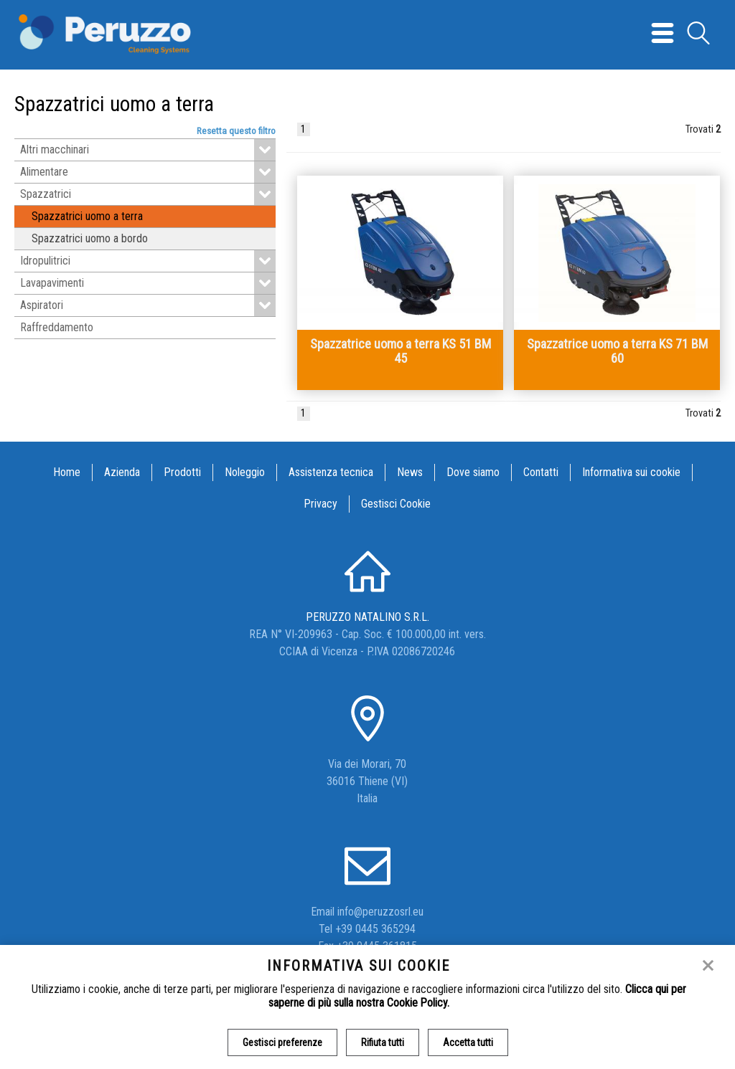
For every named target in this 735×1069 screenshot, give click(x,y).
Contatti (540, 472)
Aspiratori (148, 305)
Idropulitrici (148, 261)
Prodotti (182, 472)
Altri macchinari (148, 150)
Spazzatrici (148, 194)
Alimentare (148, 172)
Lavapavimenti (148, 283)
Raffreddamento (56, 327)
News (410, 472)
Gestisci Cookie (396, 503)
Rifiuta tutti (382, 1042)
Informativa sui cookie (631, 472)
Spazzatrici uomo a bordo (90, 238)
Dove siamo (473, 472)
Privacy (320, 503)
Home (66, 472)
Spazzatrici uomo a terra (87, 216)
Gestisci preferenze (282, 1042)
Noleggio (245, 472)
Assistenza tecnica (331, 472)
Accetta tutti (468, 1042)
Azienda (122, 472)
